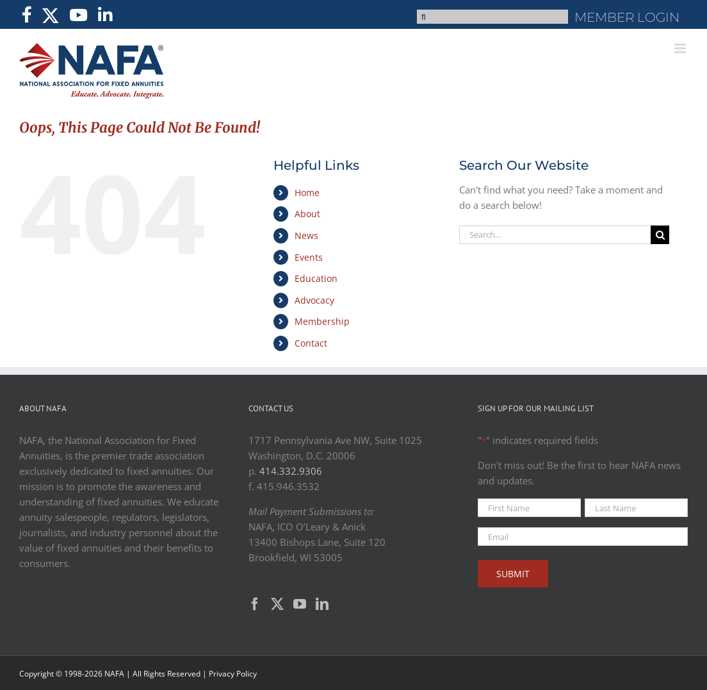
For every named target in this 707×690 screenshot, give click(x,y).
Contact (311, 343)
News (306, 235)
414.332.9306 (290, 470)
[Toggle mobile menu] (681, 48)
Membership (322, 321)
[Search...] (555, 235)
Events (309, 257)
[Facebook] (254, 604)
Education (316, 278)
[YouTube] (299, 604)
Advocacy (314, 300)
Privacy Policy (233, 673)
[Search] (660, 235)
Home (307, 192)
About (307, 214)
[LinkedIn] (322, 604)
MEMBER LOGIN (626, 17)
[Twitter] (277, 604)
